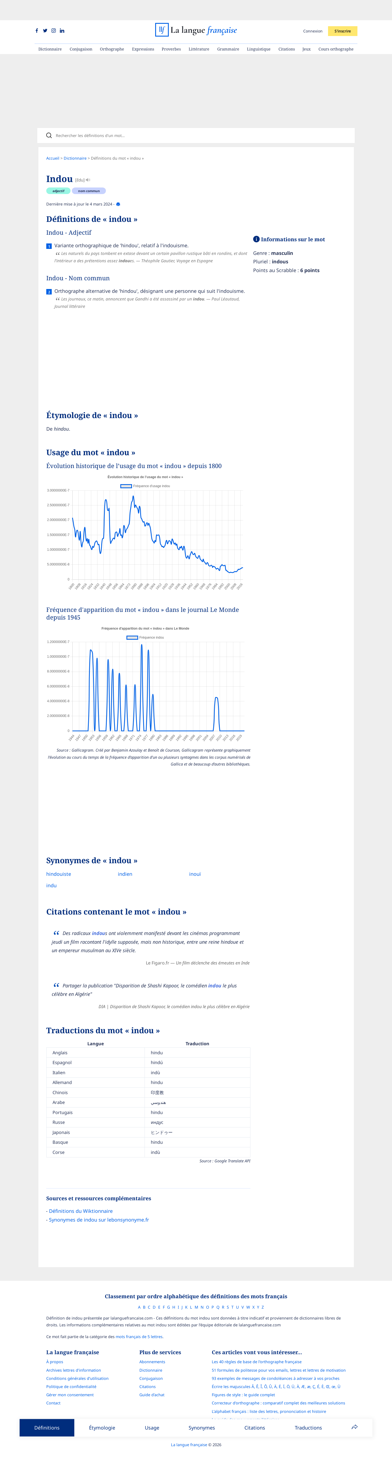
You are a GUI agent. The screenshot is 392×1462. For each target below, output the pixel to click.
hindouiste (58, 866)
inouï (191, 866)
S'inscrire (343, 10)
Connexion (313, 10)
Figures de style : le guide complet (243, 1388)
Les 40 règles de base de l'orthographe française (257, 1355)
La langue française (189, 1438)
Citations (286, 28)
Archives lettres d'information (73, 1364)
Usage (152, 1427)
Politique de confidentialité (71, 1380)
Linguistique (259, 28)
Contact (53, 1397)
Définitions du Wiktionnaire (81, 1203)
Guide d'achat (151, 1388)
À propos (54, 1355)
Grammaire (228, 28)
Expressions (143, 28)
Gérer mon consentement (70, 1388)
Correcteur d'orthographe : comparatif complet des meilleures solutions (278, 1397)
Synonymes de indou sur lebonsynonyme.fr (99, 1211)
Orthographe (112, 28)
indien (123, 866)
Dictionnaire (50, 28)
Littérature (199, 28)
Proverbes (171, 28)
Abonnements (152, 1355)
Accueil (52, 141)
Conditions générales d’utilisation (77, 1372)
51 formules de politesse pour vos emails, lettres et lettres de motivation (279, 1364)
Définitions (47, 1427)
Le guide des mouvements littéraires (245, 1413)
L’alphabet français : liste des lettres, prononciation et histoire (269, 1405)
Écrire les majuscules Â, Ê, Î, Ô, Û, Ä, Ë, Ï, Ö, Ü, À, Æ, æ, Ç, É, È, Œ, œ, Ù (276, 1380)
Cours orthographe (336, 28)
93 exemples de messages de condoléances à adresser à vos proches (275, 1372)
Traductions (308, 1427)
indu (51, 877)
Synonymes (202, 1427)
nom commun (89, 174)
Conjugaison (81, 28)
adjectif (59, 174)
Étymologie (102, 1427)
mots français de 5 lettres (139, 1330)
